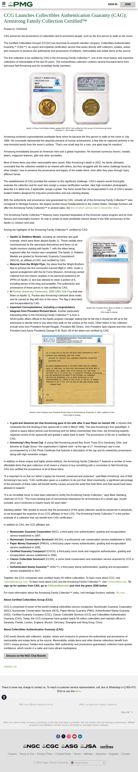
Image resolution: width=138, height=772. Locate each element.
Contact (125, 754)
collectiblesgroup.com (16, 581)
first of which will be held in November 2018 (95, 208)
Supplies (114, 754)
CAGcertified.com (117, 581)
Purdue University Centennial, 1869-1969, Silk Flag (42, 291)
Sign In (112, 4)
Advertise (101, 754)
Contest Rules (63, 754)
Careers (12, 754)
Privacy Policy (45, 754)
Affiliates (88, 754)
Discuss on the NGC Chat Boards (26, 655)
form (77, 691)
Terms (77, 754)
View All (127, 712)
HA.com (120, 592)
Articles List (10, 666)
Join (127, 4)
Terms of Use (27, 754)
